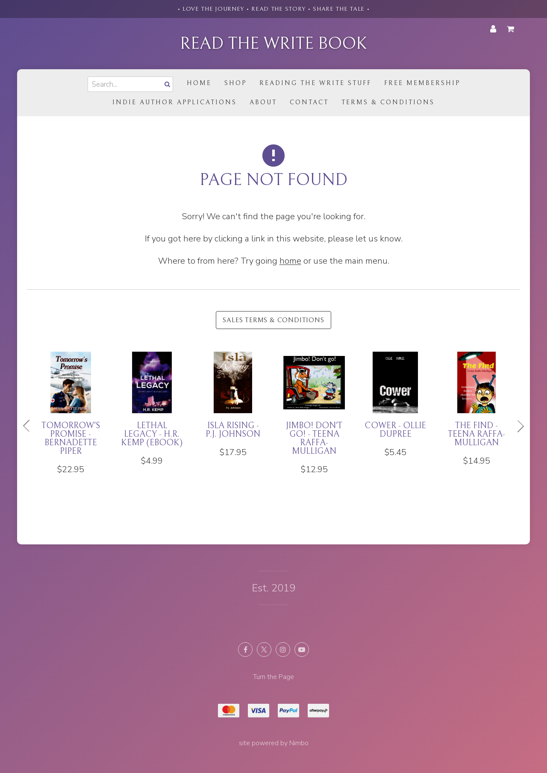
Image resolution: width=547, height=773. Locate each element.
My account (493, 29)
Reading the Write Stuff (315, 83)
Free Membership (422, 83)
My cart (512, 29)
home (290, 261)
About (263, 102)
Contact (309, 102)
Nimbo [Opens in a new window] (299, 743)
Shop (235, 83)
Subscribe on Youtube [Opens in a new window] (301, 649)
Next (517, 426)
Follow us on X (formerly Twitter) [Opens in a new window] (264, 649)
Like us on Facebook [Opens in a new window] (245, 649)
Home (199, 83)
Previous (30, 426)
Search (166, 84)
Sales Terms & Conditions (273, 320)
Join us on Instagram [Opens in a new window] (283, 649)
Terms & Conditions (388, 102)
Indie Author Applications (174, 102)
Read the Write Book (273, 43)
